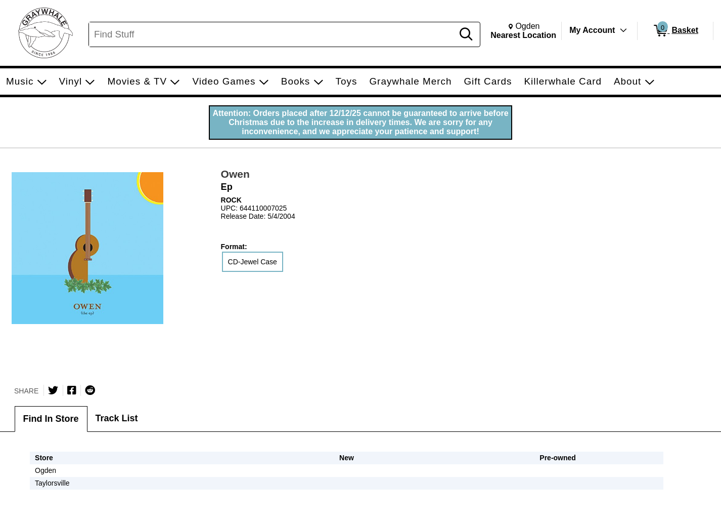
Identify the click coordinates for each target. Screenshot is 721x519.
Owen (235, 174)
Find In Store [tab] (51, 419)
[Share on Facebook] (71, 390)
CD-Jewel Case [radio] (252, 262)
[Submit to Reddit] (90, 390)
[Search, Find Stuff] (272, 34)
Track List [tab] (117, 418)
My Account (592, 30)
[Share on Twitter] (53, 390)
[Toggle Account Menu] (623, 30)
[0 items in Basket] (675, 30)
